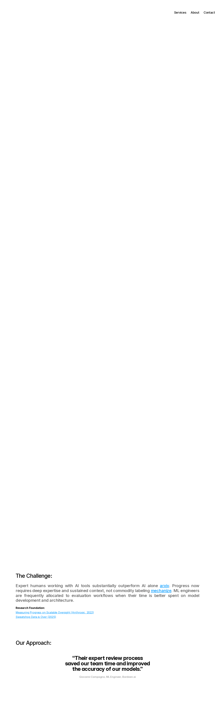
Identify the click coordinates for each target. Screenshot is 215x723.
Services (170, 12)
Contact (198, 12)
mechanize (161, 590)
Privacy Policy (143, 714)
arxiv (164, 585)
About (184, 12)
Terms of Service (128, 714)
